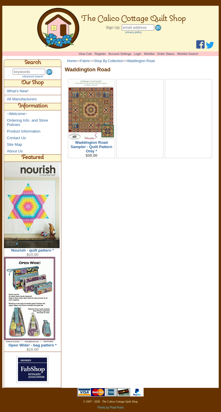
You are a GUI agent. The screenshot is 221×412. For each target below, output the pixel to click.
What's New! (17, 91)
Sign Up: (113, 27)
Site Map (14, 144)
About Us (15, 151)
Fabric (85, 61)
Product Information (23, 131)
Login (137, 53)
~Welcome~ (17, 114)
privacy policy (133, 32)
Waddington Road (141, 61)
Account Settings (119, 53)
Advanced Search (32, 76)
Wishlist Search (187, 53)
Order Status (165, 53)
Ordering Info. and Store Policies (27, 122)
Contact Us (16, 138)
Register (100, 53)
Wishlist (149, 53)
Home (71, 61)
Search (32, 63)
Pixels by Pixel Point (110, 407)
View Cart (85, 53)
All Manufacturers (22, 99)
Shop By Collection (108, 61)
